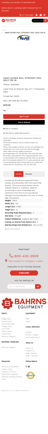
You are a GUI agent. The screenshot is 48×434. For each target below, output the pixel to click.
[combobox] (40, 20)
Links (4, 383)
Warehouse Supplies (10, 378)
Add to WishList (24, 125)
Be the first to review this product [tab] (16, 136)
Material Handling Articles (12, 380)
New (27, 322)
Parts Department (33, 341)
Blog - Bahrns (31, 357)
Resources (6, 365)
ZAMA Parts (6, 337)
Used (28, 325)
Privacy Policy (7, 373)
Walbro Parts (7, 335)
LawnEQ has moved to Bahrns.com (18, 2)
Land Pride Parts (8, 327)
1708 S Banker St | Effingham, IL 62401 (24, 265)
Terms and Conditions (10, 370)
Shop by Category (9, 340)
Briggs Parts (6, 322)
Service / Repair (32, 338)
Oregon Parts (7, 330)
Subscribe (24, 276)
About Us (29, 352)
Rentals (29, 336)
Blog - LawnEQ (32, 359)
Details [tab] (19, 177)
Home (4, 30)
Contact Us (30, 354)
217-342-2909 (27, 15)
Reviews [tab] (28, 177)
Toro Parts (6, 332)
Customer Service (9, 375)
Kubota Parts (7, 325)
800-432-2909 (24, 259)
